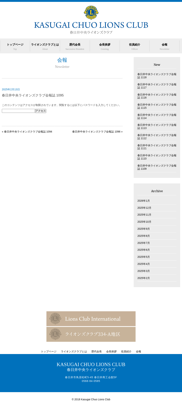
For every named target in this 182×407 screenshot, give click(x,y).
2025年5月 (143, 256)
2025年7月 (143, 242)
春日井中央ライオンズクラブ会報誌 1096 (96, 131)
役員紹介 (135, 46)
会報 (164, 46)
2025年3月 (143, 270)
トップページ (15, 46)
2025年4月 (143, 263)
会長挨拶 (105, 46)
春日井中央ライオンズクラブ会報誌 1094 (28, 131)
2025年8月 (143, 235)
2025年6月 (143, 249)
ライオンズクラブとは (45, 46)
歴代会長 (75, 46)
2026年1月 (143, 200)
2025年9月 (143, 228)
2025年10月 (144, 221)
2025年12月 (144, 207)
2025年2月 (143, 278)
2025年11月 (144, 214)
